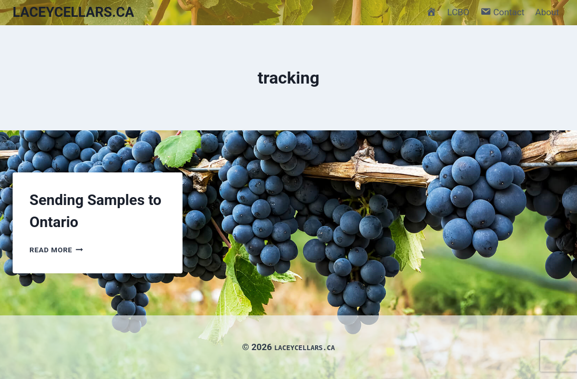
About (547, 12)
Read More (56, 249)
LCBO (458, 12)
